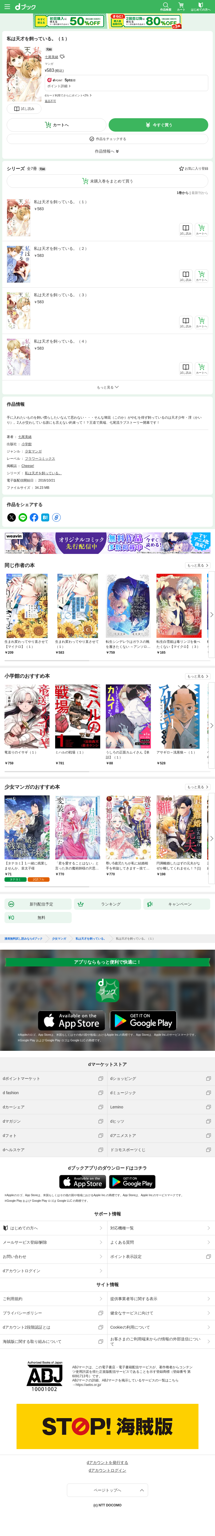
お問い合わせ (14, 1256)
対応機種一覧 (122, 1228)
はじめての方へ (20, 1228)
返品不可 (50, 101)
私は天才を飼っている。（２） (61, 248)
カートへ (61, 125)
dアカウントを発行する (107, 1462)
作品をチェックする (111, 139)
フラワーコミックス (40, 459)
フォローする (62, 57)
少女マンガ (33, 451)
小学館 (27, 444)
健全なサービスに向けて (131, 1313)
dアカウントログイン (21, 1271)
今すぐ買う (162, 125)
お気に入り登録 (196, 168)
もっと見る (195, 565)
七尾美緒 (51, 57)
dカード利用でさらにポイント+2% (66, 95)
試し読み (27, 109)
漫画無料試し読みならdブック (23, 938)
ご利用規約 (12, 1298)
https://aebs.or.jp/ (88, 1385)
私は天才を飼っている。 (43, 473)
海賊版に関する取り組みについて (32, 1341)
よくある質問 (122, 1242)
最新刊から (199, 193)
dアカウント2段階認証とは (26, 1327)
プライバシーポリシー (22, 1313)
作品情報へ (104, 151)
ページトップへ (107, 1490)
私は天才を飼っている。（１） (61, 202)
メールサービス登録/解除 (25, 1242)
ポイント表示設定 (126, 1256)
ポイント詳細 (57, 86)
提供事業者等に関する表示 (133, 1298)
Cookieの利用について (130, 1327)
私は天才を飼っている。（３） (61, 295)
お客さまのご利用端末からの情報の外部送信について (155, 1341)
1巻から (183, 193)
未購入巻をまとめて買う (111, 181)
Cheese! (28, 466)
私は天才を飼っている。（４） (61, 341)
